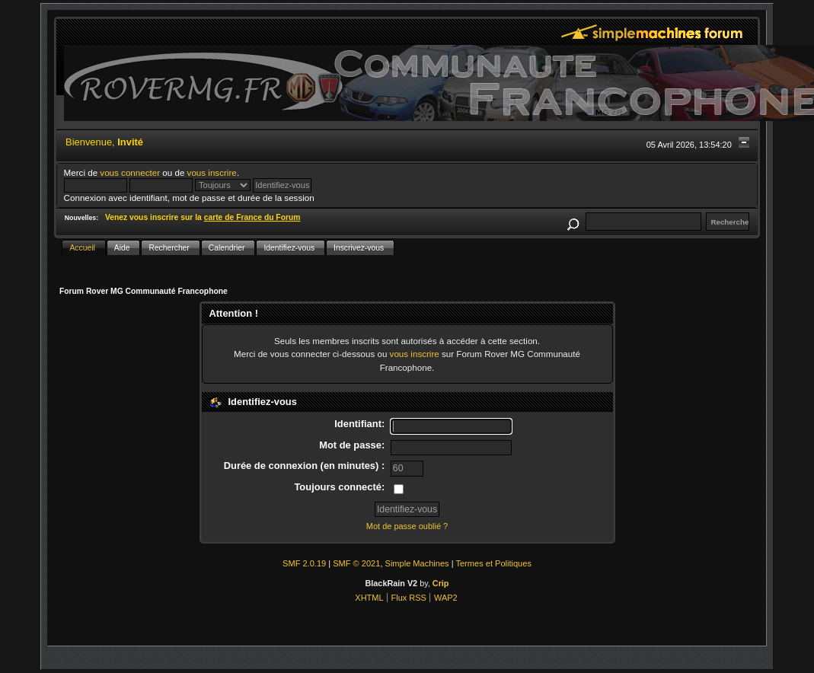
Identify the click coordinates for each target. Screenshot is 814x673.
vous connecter (130, 172)
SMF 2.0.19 (304, 563)
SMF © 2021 (356, 563)
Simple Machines (417, 563)
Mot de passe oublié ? (407, 526)
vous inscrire (212, 172)
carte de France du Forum (252, 217)
